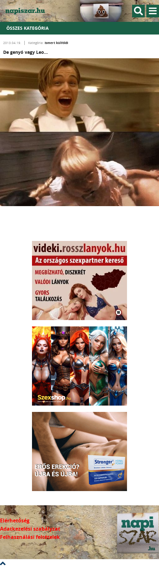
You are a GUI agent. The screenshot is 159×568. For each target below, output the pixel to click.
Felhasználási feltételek (30, 536)
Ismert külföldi (56, 43)
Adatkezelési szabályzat (30, 528)
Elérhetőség (14, 520)
